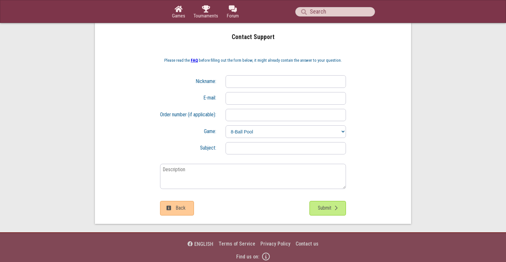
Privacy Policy (275, 244)
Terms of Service (236, 244)
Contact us (307, 244)
